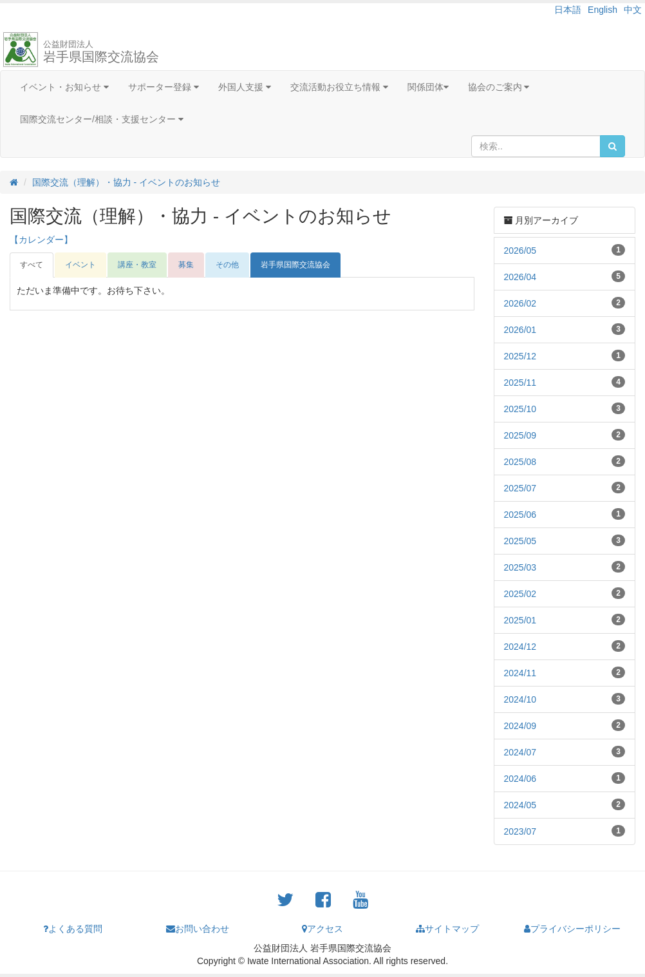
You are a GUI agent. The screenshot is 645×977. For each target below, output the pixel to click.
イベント (80, 264)
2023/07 (520, 831)
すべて (31, 264)
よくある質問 (72, 929)
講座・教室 (137, 264)
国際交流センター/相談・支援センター (101, 119)
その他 (227, 264)
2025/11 (520, 382)
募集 (186, 264)
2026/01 (520, 330)
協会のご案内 (499, 87)
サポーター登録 (163, 87)
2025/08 (520, 462)
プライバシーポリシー (572, 929)
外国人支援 (244, 87)
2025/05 (520, 541)
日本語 (567, 10)
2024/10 (520, 699)
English (602, 10)
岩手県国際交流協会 (101, 51)
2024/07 (520, 752)
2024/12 (520, 646)
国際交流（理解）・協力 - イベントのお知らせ (126, 182)
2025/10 (520, 409)
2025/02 (520, 594)
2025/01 (520, 620)
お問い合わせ (197, 929)
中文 (633, 10)
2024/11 (520, 673)
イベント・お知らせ (64, 87)
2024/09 (520, 726)
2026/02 (520, 303)
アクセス (322, 929)
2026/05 (520, 250)
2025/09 (520, 435)
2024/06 (520, 778)
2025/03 (520, 567)
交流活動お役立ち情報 (339, 87)
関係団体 (428, 87)
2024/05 (520, 805)
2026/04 (520, 277)
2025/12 (520, 356)
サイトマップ (447, 929)
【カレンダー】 (41, 239)
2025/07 (520, 488)
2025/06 (520, 514)
